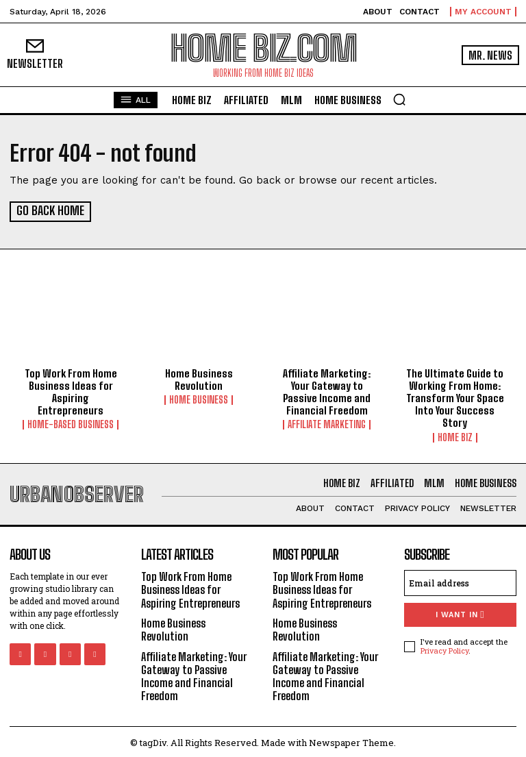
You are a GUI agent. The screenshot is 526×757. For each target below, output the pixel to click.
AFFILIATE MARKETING (327, 424)
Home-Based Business (70, 412)
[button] (399, 99)
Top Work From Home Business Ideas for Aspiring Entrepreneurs (71, 385)
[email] (460, 582)
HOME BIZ (455, 436)
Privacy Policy (444, 649)
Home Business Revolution (199, 379)
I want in (460, 613)
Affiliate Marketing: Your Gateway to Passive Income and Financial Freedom (327, 391)
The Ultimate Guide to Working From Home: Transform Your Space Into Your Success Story (455, 397)
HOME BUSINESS (198, 399)
